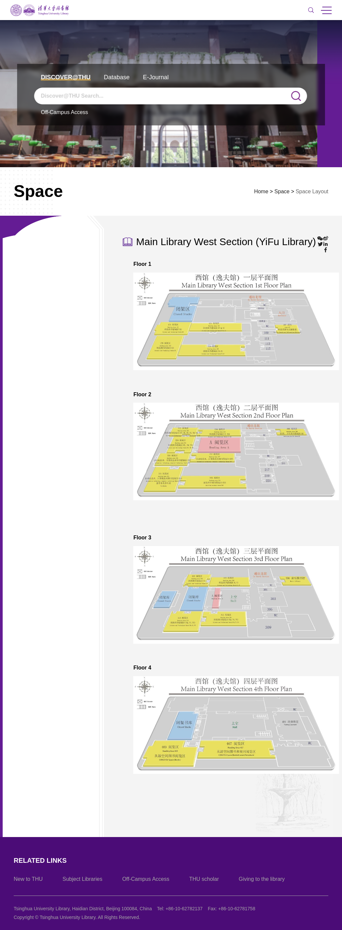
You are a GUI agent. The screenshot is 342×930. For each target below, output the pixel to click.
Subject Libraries (82, 879)
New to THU (28, 879)
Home (261, 191)
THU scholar (204, 879)
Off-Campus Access (64, 112)
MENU (326, 10)
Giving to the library (262, 879)
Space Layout (312, 191)
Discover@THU (66, 77)
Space (282, 191)
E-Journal (156, 77)
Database (117, 77)
